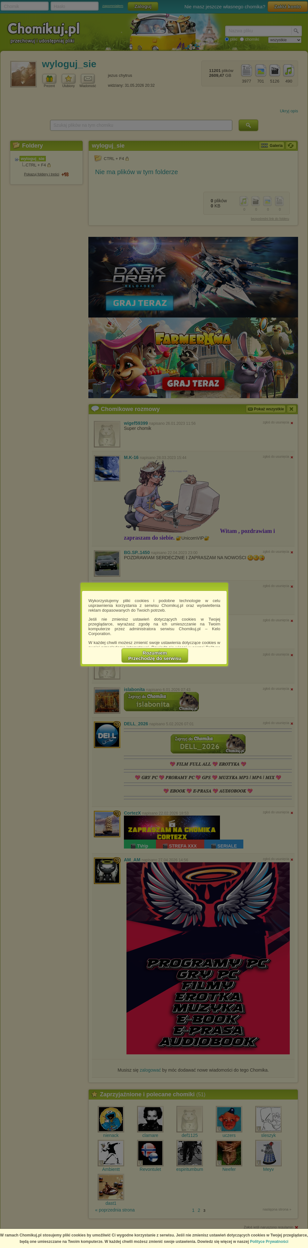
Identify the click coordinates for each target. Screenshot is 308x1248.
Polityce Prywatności (269, 1241)
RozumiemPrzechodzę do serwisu (155, 655)
